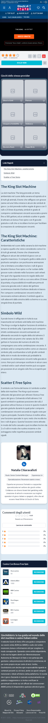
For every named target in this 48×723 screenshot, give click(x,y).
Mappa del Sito (8, 713)
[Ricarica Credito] (34, 56)
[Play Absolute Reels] (13, 137)
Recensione (39, 572)
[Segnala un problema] (44, 56)
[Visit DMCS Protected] (35, 695)
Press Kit (42, 713)
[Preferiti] (38, 7)
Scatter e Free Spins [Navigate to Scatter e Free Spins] (12, 177)
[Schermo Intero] (30, 56)
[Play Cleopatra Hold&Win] (13, 114)
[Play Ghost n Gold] (13, 91)
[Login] (9, 7)
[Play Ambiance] (35, 114)
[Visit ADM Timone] (22, 695)
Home (4, 17)
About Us (7, 710)
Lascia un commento (24, 525)
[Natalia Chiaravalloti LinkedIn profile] (24, 464)
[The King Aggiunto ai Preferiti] (39, 56)
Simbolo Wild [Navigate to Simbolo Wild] (9, 173)
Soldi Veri (21, 63)
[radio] (3, 55)
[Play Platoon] (35, 91)
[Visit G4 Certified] (29, 702)
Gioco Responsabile (34, 710)
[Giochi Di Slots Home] (24, 8)
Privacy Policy (19, 710)
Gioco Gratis (24, 36)
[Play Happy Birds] (35, 137)
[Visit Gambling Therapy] (39, 702)
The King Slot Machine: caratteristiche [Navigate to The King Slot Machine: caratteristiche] (19, 169)
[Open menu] (4, 7)
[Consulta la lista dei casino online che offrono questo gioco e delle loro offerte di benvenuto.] (45, 63)
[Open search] (44, 7)
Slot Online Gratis (15, 17)
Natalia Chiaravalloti (24, 470)
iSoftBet (29, 29)
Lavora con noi (31, 713)
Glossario (19, 713)
